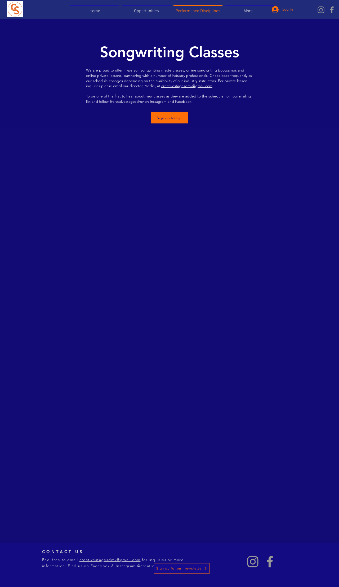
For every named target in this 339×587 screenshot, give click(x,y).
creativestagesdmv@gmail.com (186, 85)
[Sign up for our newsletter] (181, 568)
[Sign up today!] (169, 117)
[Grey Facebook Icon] (331, 9)
